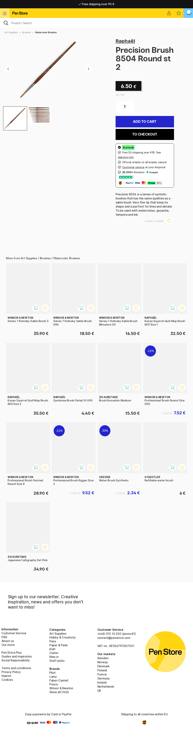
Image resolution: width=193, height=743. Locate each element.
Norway (102, 662)
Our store (8, 645)
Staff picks (57, 660)
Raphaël (125, 41)
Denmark (103, 666)
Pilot (52, 672)
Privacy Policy (11, 672)
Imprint (6, 676)
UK (99, 690)
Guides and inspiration (16, 656)
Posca (53, 684)
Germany (103, 678)
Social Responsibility (15, 660)
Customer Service (13, 633)
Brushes (26, 32)
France (102, 674)
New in (54, 657)
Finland (102, 670)
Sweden (103, 658)
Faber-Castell (58, 680)
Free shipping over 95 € (96, 4)
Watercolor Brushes (46, 32)
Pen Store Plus (11, 652)
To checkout (144, 134)
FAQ (4, 637)
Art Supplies (11, 32)
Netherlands (105, 686)
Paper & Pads (58, 645)
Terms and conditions (16, 668)
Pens (52, 641)
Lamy (53, 676)
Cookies (7, 680)
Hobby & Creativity (62, 637)
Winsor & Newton (61, 688)
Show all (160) (59, 692)
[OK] (96, 23)
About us (7, 641)
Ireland (102, 682)
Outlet (53, 653)
